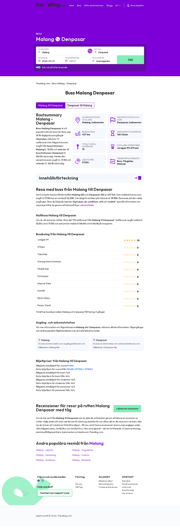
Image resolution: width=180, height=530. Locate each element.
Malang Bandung (81, 459)
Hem (71, 5)
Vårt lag (79, 487)
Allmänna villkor (106, 481)
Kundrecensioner (130, 484)
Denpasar (122, 122)
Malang (86, 122)
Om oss (78, 484)
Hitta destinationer (94, 5)
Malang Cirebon (80, 454)
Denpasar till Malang (80, 105)
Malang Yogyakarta (82, 450)
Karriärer (126, 481)
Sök (130, 59)
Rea (79, 5)
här (57, 347)
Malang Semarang (46, 454)
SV (118, 5)
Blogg (109, 5)
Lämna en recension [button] (127, 408)
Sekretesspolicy (106, 484)
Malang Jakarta (44, 450)
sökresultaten (87, 205)
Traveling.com (65, 515)
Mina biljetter (135, 5)
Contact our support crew (55, 492)
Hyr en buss (127, 493)
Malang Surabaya (45, 459)
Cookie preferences (108, 487)
